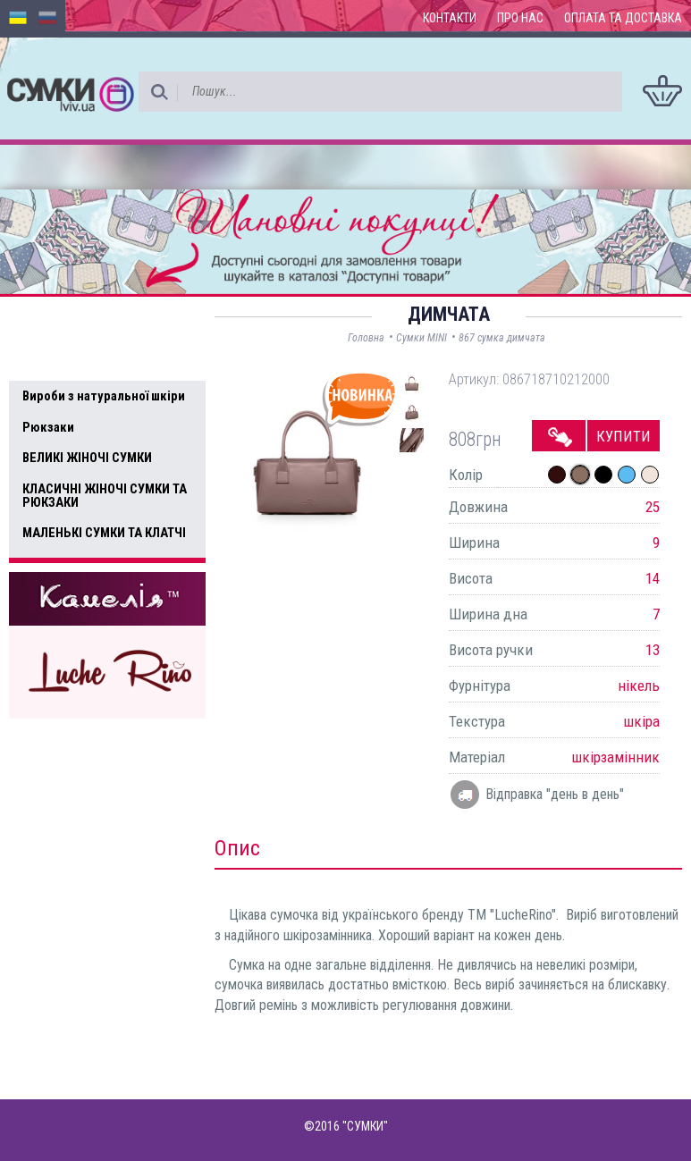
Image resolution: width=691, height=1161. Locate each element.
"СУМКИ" (365, 1126)
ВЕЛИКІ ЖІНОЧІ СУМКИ (87, 458)
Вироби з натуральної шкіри (103, 396)
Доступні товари (83, 322)
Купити (623, 436)
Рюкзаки (48, 427)
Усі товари (62, 359)
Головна (366, 338)
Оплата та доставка (623, 18)
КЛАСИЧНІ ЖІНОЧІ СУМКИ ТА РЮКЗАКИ (104, 495)
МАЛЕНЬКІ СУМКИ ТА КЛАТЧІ (104, 533)
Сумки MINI (421, 338)
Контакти (449, 18)
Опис (237, 848)
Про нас (520, 18)
